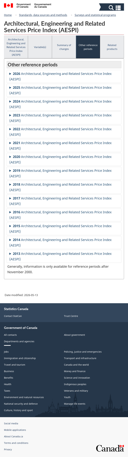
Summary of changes (64, 46)
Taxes (7, 390)
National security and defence (21, 403)
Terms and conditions (16, 442)
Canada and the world (76, 364)
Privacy (8, 449)
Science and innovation (77, 377)
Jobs (6, 351)
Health (7, 384)
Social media (11, 423)
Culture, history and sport (18, 410)
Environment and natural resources (24, 397)
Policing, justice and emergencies (83, 351)
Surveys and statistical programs (95, 15)
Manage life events (74, 403)
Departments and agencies (19, 341)
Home (8, 15)
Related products (112, 46)
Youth (67, 397)
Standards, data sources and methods (43, 15)
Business (9, 371)
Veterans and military (76, 390)
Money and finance (75, 371)
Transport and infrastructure (80, 358)
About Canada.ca (13, 436)
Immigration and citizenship (20, 358)
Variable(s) (40, 47)
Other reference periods (88, 46)
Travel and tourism (14, 364)
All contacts (10, 334)
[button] (112, 8)
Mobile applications (15, 429)
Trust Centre (71, 316)
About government (74, 334)
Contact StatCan (13, 316)
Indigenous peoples (75, 384)
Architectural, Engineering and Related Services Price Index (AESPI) (16, 47)
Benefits (8, 377)
